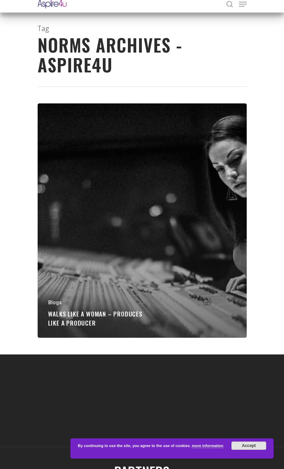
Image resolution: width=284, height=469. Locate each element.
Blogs (55, 302)
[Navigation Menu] (243, 4)
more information (207, 446)
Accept (249, 445)
